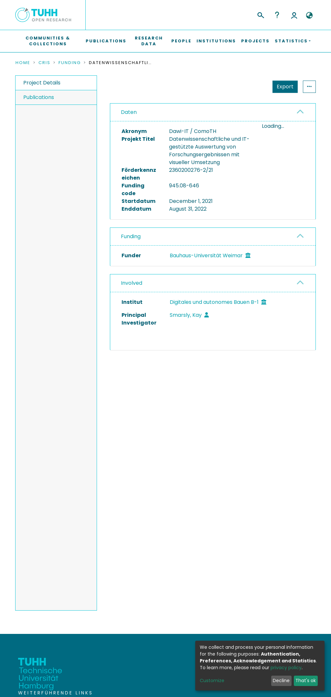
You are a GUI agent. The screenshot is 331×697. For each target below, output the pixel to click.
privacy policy (286, 667)
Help (277, 14)
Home (23, 63)
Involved (131, 283)
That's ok (305, 680)
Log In (294, 14)
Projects (255, 41)
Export (285, 86)
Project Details (41, 82)
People (181, 41)
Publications (106, 41)
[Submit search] (260, 14)
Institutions (216, 41)
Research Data (149, 41)
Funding (70, 63)
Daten (129, 112)
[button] (309, 15)
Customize (212, 680)
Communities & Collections (48, 41)
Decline (281, 680)
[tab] (212, 112)
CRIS (44, 63)
